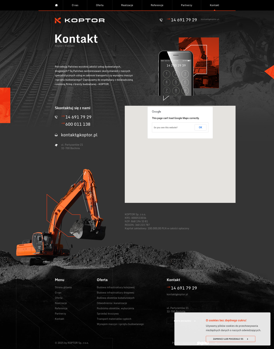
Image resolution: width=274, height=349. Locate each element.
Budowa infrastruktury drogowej (115, 293)
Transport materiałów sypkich (114, 319)
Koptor (59, 46)
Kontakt (214, 5)
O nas (75, 5)
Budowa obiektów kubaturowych (116, 298)
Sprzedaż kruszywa (108, 314)
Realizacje (127, 5)
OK (200, 127)
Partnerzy (186, 5)
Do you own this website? (166, 127)
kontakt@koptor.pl (210, 19)
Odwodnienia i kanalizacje (112, 303)
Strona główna (63, 287)
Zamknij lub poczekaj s (230, 339)
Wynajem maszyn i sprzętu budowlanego (120, 324)
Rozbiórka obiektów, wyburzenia (115, 308)
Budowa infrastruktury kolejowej (116, 287)
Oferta (99, 5)
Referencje (157, 5)
